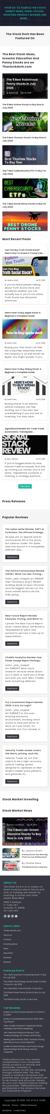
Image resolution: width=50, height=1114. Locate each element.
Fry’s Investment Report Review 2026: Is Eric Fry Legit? (24, 704)
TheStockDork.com (12, 930)
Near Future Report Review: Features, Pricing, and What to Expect (23, 617)
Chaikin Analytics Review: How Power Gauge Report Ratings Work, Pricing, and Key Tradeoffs (25, 659)
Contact (7, 939)
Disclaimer (7, 1110)
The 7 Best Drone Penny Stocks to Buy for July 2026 (24, 205)
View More (25, 486)
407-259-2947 (11, 910)
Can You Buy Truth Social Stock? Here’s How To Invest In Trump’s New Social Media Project (24, 251)
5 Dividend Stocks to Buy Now (34, 867)
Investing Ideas (10, 944)
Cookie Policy (19, 1110)
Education (8, 953)
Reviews (7, 962)
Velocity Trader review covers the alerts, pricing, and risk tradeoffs (23, 752)
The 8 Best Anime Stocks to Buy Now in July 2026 (23, 106)
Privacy (15, 1105)
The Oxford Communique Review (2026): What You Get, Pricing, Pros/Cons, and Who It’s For (24, 572)
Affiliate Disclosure (28, 1105)
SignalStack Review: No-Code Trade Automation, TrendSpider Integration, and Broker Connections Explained (25, 430)
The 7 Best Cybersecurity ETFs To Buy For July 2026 (24, 172)
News (6, 948)
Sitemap (6, 1105)
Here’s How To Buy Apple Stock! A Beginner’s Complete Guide (23, 314)
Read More (12, 557)
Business (7, 957)
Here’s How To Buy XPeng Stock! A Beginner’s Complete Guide (23, 371)
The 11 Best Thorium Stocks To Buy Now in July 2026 (24, 139)
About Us (8, 935)
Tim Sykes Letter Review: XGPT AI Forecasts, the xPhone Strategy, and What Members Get (24, 531)
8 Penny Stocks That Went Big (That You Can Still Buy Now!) (35, 855)
